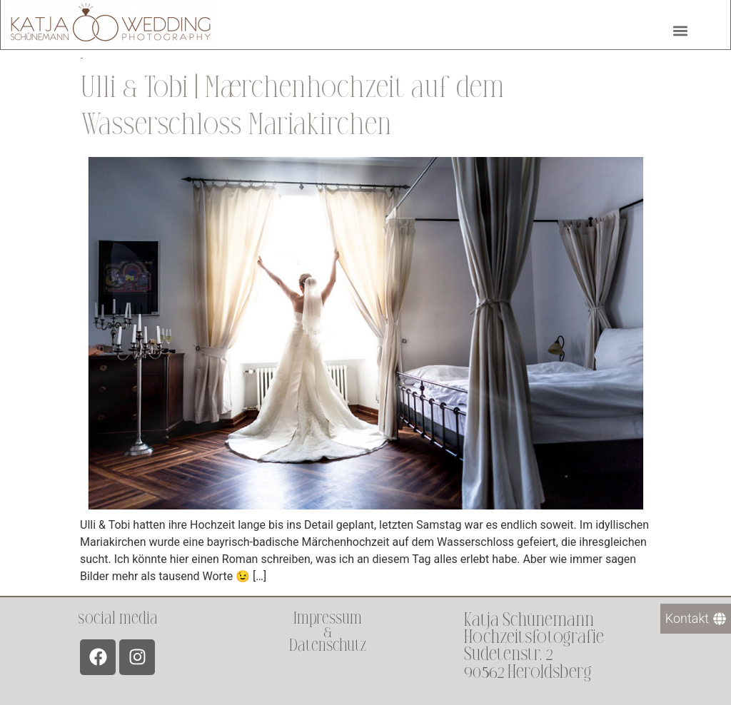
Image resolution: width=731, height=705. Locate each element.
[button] (680, 29)
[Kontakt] (695, 619)
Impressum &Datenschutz (327, 631)
